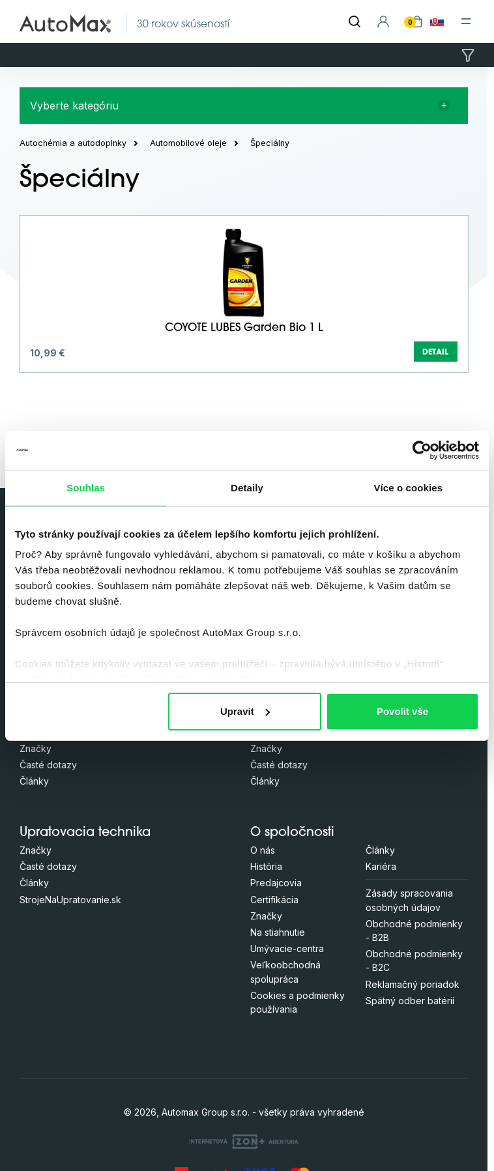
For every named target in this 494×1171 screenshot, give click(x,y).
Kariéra (381, 866)
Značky (35, 748)
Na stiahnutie (277, 932)
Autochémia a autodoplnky (73, 143)
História (266, 866)
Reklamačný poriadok (412, 984)
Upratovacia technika (85, 833)
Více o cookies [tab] (408, 487)
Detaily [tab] (247, 487)
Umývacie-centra (287, 948)
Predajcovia (276, 882)
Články (34, 781)
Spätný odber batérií (410, 1000)
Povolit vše (402, 711)
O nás (262, 850)
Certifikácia (274, 899)
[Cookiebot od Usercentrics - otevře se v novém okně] (422, 450)
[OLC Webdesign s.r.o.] (243, 1141)
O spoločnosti (292, 833)
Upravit (245, 711)
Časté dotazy (48, 764)
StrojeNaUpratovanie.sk (70, 899)
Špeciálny (269, 143)
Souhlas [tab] (85, 487)
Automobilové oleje (188, 143)
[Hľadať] (354, 21)
